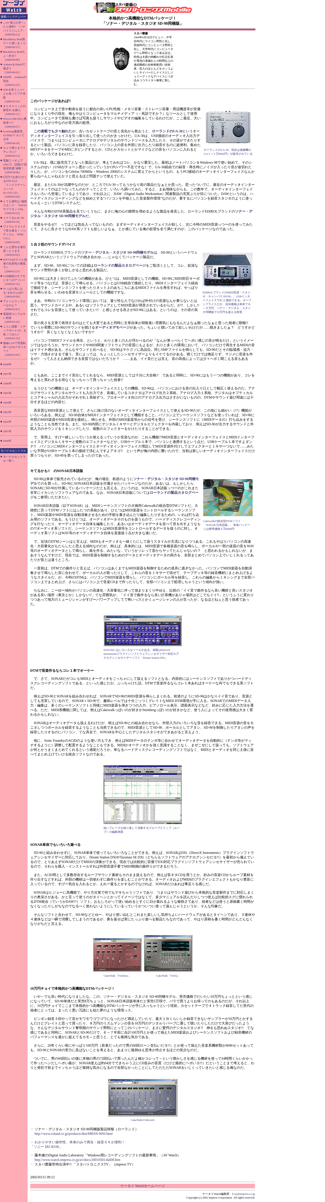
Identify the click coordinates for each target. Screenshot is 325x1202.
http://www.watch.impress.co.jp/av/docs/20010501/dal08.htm (77, 1160)
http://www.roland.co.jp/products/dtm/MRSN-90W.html (74, 1133)
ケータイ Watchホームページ (142, 1186)
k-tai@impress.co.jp (243, 1193)
